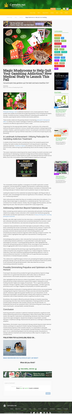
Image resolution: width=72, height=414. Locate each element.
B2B (62, 38)
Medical (21, 17)
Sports (63, 60)
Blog (16, 17)
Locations (58, 35)
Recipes (57, 38)
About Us (45, 408)
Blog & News (45, 12)
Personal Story (59, 66)
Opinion (57, 46)
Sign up (53, 9)
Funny (64, 46)
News (63, 57)
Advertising (52, 408)
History (57, 40)
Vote (56, 63)
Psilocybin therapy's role (10, 112)
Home (11, 408)
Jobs (57, 12)
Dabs (56, 49)
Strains (52, 12)
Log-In (58, 9)
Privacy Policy (66, 412)
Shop (61, 12)
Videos (57, 60)
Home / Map (32, 12)
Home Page (9, 17)
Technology (58, 54)
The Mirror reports (20, 145)
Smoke (62, 49)
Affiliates (59, 408)
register (26, 388)
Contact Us (66, 408)
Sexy (56, 68)
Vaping (64, 40)
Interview (58, 43)
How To (57, 57)
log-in (21, 388)
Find (39, 12)
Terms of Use (60, 412)
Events (66, 12)
